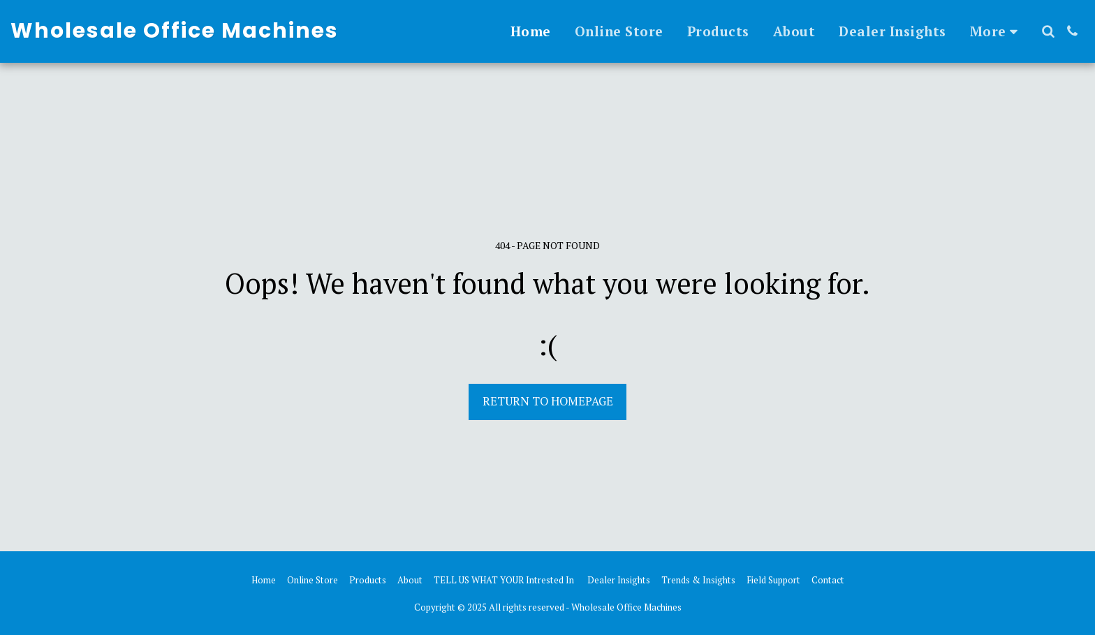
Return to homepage (548, 401)
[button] (1047, 31)
